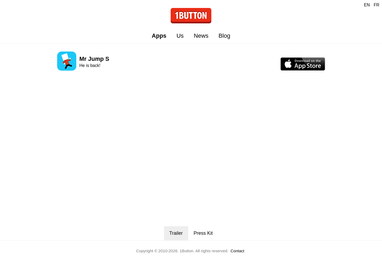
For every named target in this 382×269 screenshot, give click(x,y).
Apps (159, 35)
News (201, 35)
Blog (224, 35)
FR (376, 5)
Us (180, 35)
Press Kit (203, 233)
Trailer (176, 233)
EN (367, 5)
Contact (237, 251)
